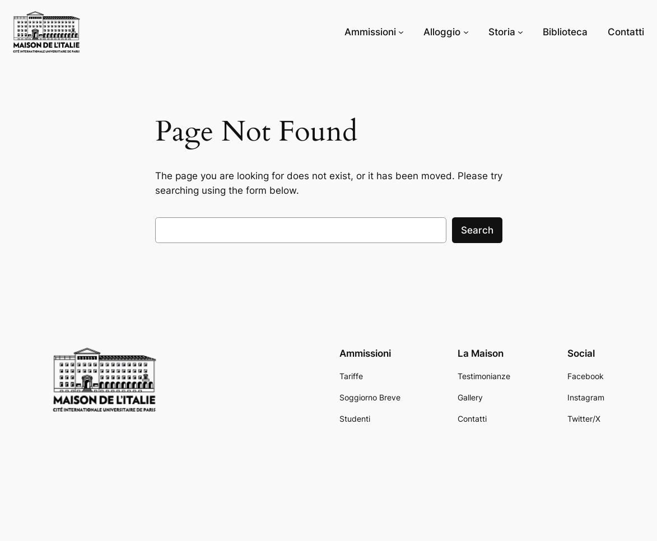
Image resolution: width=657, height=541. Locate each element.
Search (477, 230)
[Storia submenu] (520, 32)
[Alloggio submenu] (466, 32)
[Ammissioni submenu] (401, 32)
